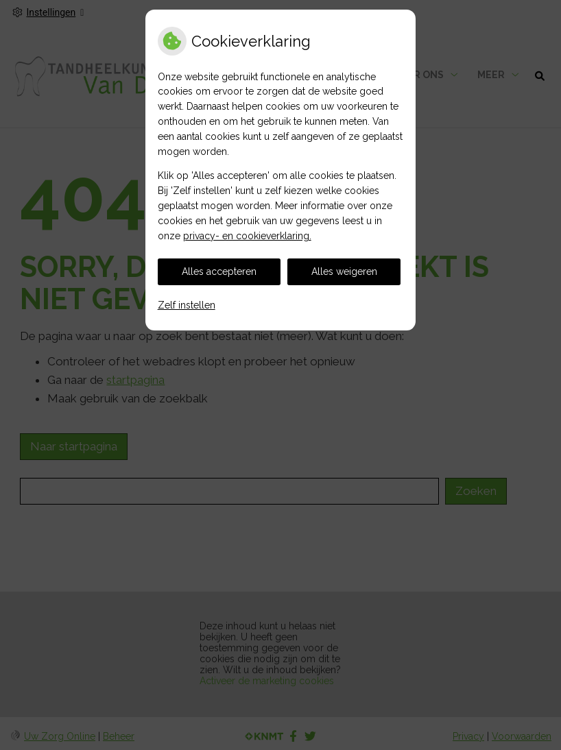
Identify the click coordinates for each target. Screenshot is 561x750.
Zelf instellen (186, 305)
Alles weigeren (344, 271)
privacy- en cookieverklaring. (247, 235)
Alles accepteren (219, 271)
